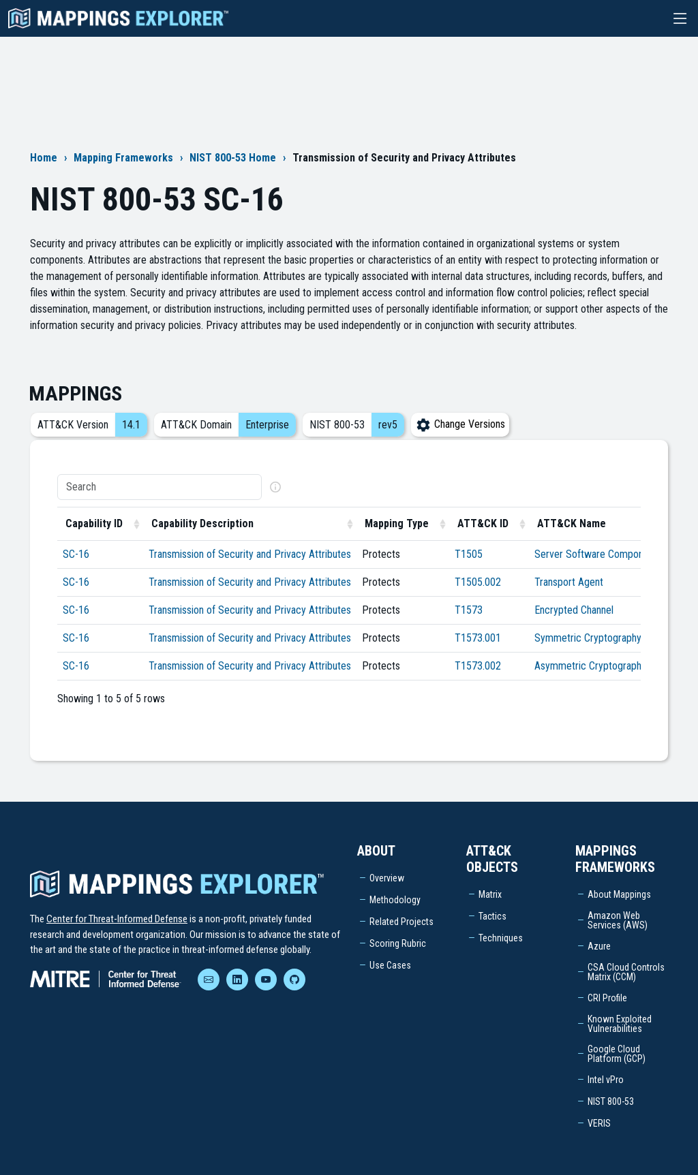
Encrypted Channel (573, 610)
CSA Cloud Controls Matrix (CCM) (626, 972)
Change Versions (460, 424)
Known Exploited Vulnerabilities (620, 1023)
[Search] (159, 487)
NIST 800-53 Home (232, 157)
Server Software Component (595, 554)
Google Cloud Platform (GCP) (617, 1053)
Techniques (501, 938)
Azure (599, 946)
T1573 (469, 610)
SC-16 (76, 554)
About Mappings (619, 894)
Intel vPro (606, 1079)
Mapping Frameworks (123, 157)
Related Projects (401, 921)
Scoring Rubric (397, 943)
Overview (386, 878)
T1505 (469, 554)
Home (43, 157)
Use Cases (390, 965)
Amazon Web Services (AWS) (618, 920)
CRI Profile (607, 998)
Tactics (492, 916)
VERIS (599, 1123)
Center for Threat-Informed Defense (116, 919)
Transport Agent (568, 582)
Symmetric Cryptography (587, 637)
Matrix (490, 894)
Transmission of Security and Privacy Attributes (250, 554)
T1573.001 (478, 637)
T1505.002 (478, 582)
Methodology (395, 900)
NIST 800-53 (611, 1101)
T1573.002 (478, 665)
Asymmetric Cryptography (590, 665)
